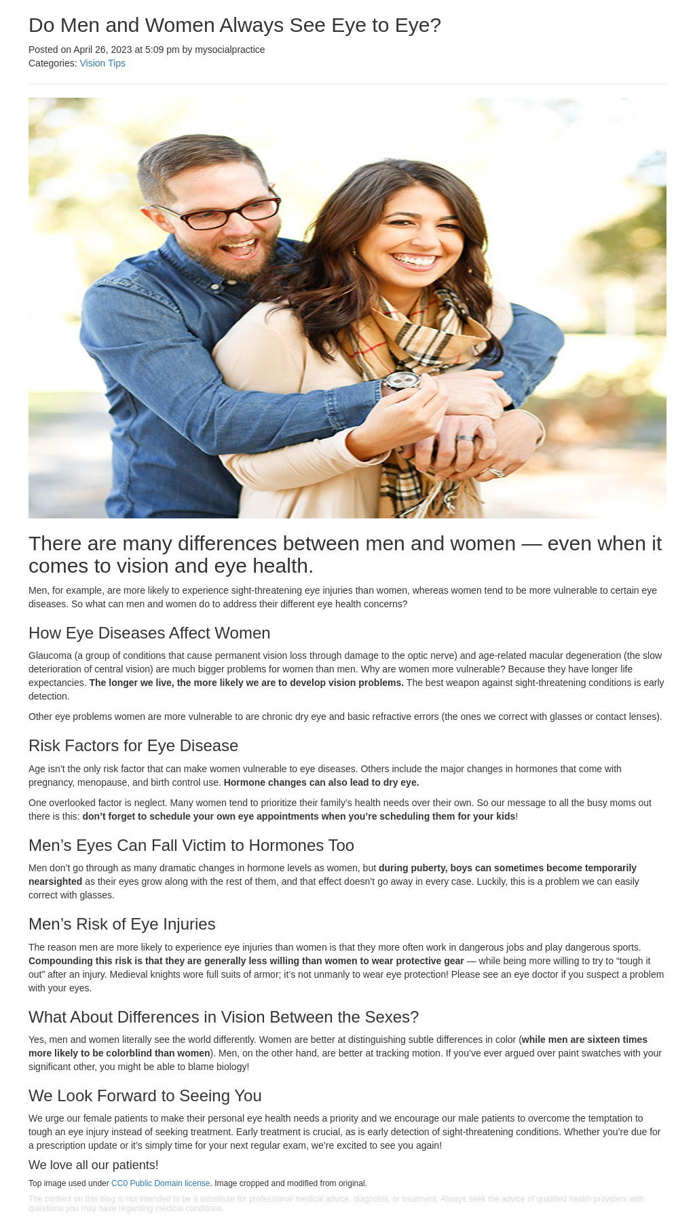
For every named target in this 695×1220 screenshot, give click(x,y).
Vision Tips (102, 63)
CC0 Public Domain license (160, 1183)
